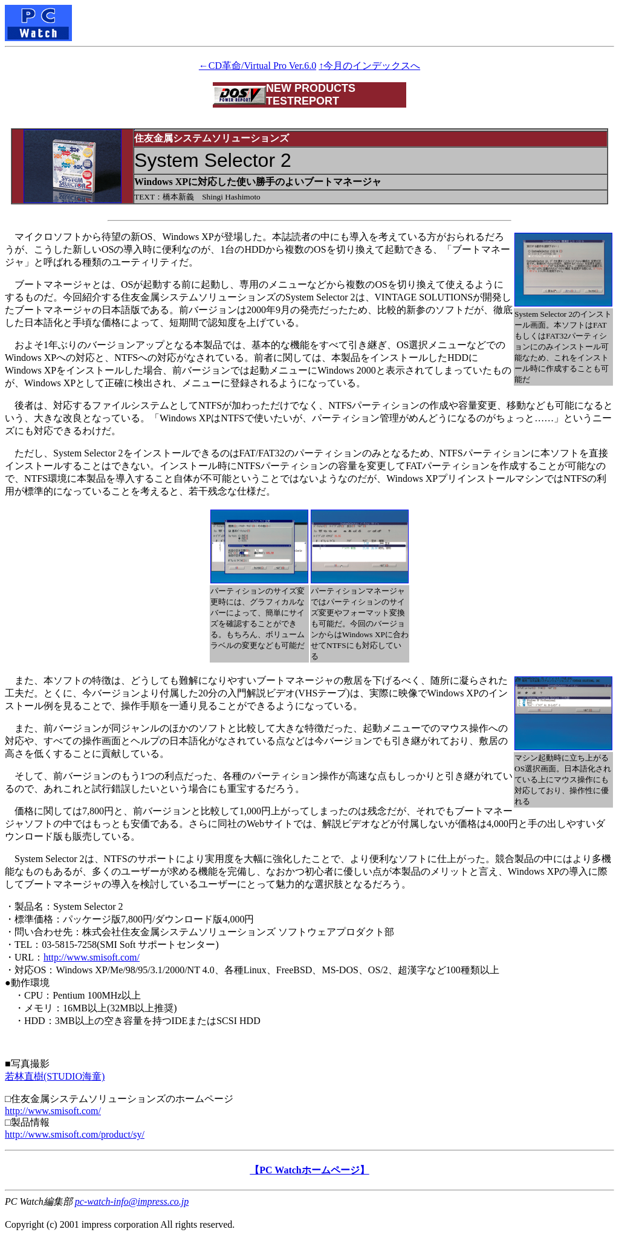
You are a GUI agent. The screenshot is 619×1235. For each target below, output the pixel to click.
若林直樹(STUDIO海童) (55, 1076)
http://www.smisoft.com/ (92, 957)
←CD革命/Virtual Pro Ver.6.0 (257, 65)
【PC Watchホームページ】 (309, 1170)
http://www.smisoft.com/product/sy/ (74, 1134)
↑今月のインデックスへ (369, 65)
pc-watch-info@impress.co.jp (132, 1201)
